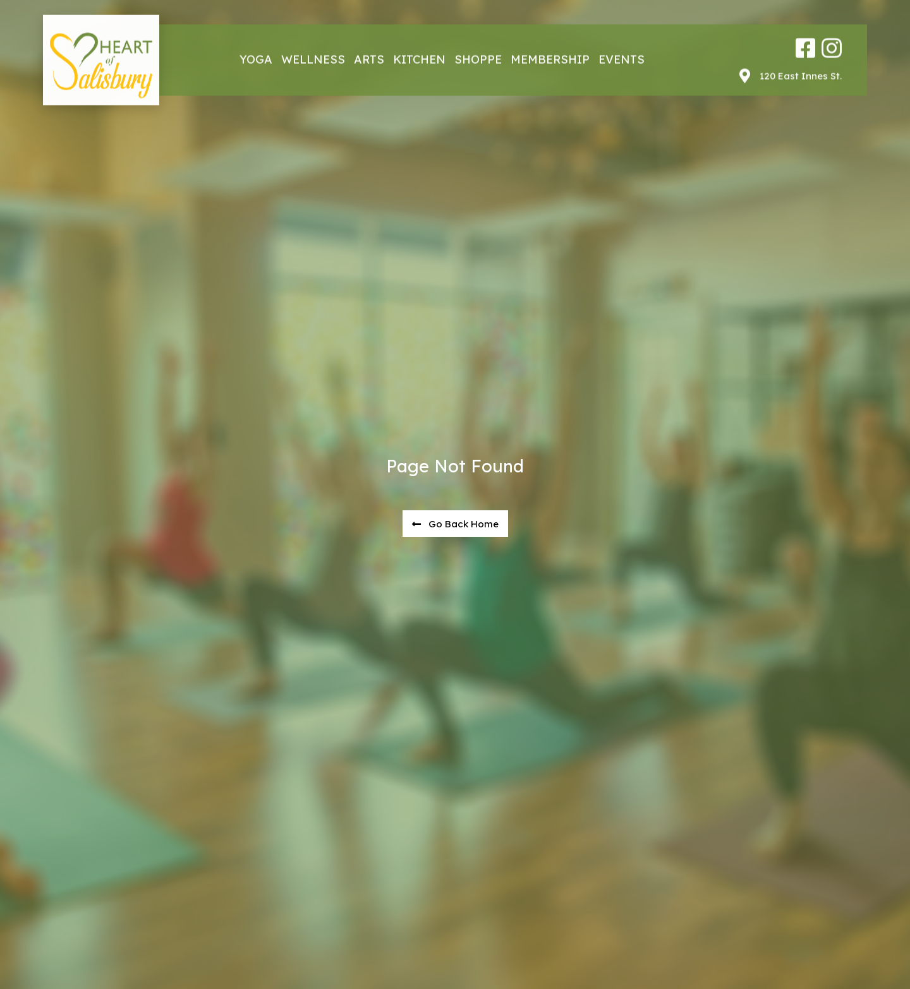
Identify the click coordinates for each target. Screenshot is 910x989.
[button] (455, 523)
